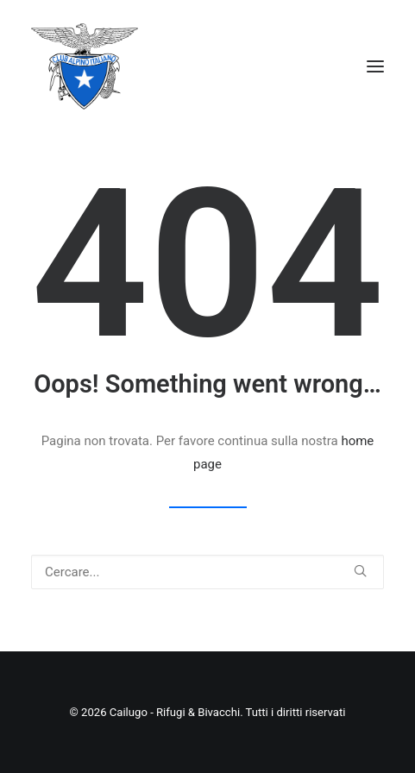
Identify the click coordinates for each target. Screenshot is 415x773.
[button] (375, 66)
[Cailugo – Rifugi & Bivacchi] (84, 66)
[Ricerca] (207, 572)
